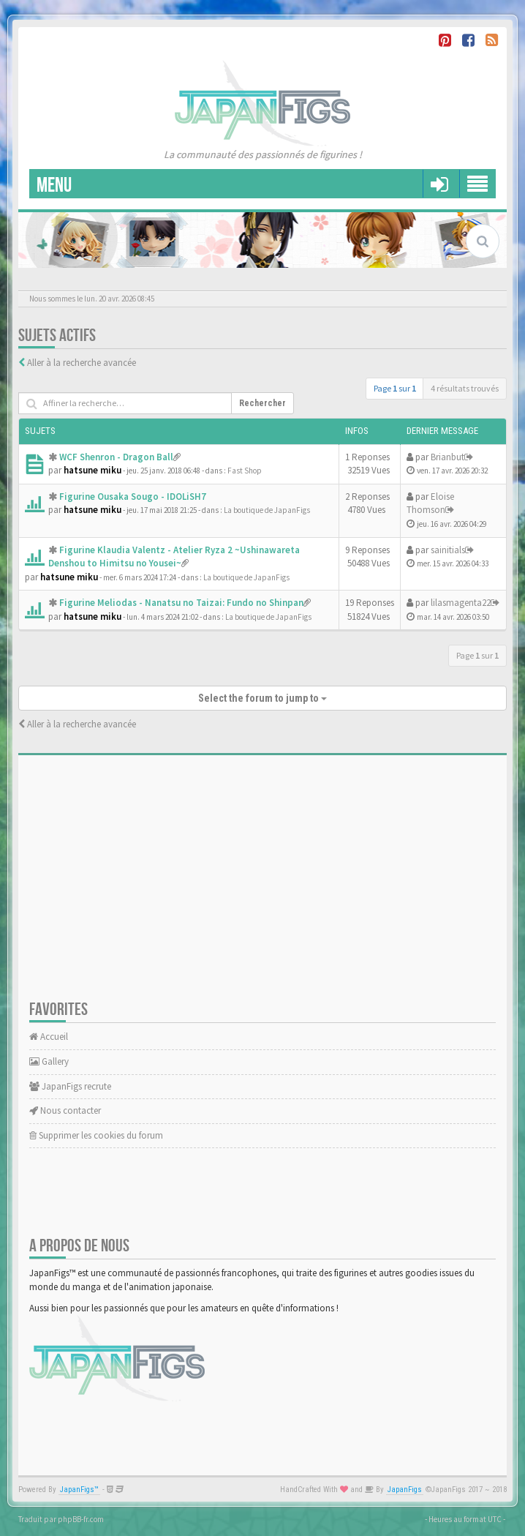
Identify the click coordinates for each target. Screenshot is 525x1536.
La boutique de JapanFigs (267, 510)
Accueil (48, 1036)
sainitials (448, 550)
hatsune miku (92, 470)
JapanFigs (405, 1489)
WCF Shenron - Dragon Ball (116, 457)
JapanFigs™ (79, 1489)
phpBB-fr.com (81, 1519)
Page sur (395, 388)
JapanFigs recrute (70, 1086)
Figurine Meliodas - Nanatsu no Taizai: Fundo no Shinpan (181, 602)
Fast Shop (244, 470)
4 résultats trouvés (465, 388)
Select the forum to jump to (262, 698)
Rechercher (262, 403)
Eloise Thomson (430, 503)
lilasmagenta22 (461, 602)
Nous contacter (65, 1110)
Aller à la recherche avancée (81, 362)
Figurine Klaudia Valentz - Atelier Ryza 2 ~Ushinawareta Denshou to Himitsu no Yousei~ (174, 557)
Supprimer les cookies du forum (96, 1135)
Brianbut (447, 457)
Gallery (49, 1061)
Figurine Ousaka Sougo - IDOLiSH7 (132, 496)
